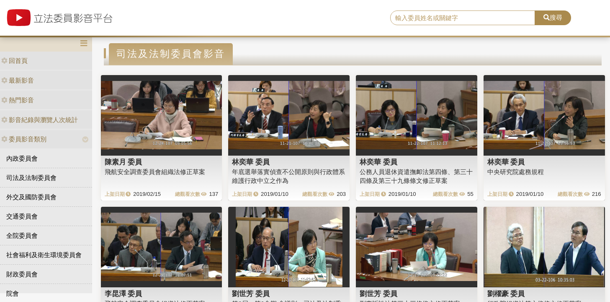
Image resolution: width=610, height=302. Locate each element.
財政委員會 (22, 274)
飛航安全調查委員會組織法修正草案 (155, 171)
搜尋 (552, 17)
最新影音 (17, 80)
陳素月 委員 (123, 162)
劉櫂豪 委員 (506, 293)
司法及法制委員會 (31, 177)
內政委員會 (22, 158)
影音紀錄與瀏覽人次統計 (39, 119)
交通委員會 (22, 216)
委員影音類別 (23, 139)
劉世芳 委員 (251, 293)
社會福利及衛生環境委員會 (44, 254)
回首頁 (14, 60)
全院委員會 (22, 235)
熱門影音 (17, 100)
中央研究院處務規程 (515, 171)
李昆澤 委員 (123, 293)
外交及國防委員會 (31, 196)
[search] (462, 18)
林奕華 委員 (251, 162)
